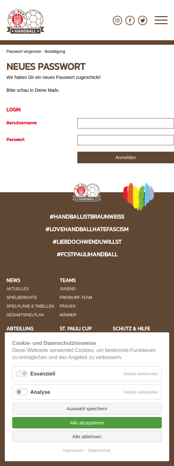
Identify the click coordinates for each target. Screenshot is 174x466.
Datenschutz (99, 450)
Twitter (142, 20)
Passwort (15, 139)
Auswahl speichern (87, 408)
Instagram (117, 20)
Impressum (73, 450)
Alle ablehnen (87, 436)
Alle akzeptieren (87, 422)
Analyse (40, 392)
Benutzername (21, 122)
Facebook (130, 20)
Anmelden (125, 157)
